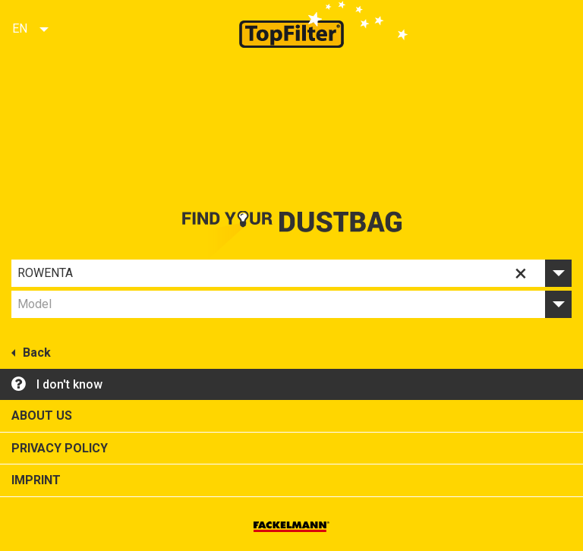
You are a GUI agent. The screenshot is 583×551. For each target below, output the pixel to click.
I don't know (56, 383)
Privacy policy (59, 448)
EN (19, 28)
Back (31, 351)
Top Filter (291, 24)
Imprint (36, 480)
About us (41, 415)
